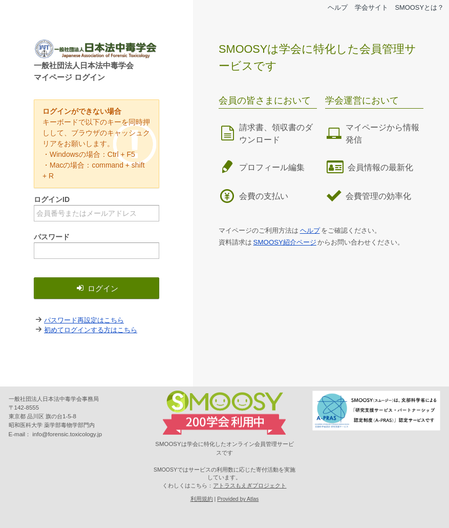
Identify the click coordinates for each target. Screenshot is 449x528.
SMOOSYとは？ (419, 7)
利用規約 (201, 499)
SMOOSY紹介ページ (284, 242)
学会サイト (371, 7)
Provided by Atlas (238, 499)
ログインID (52, 199)
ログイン (96, 288)
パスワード (52, 237)
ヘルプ (338, 7)
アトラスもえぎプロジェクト (249, 485)
